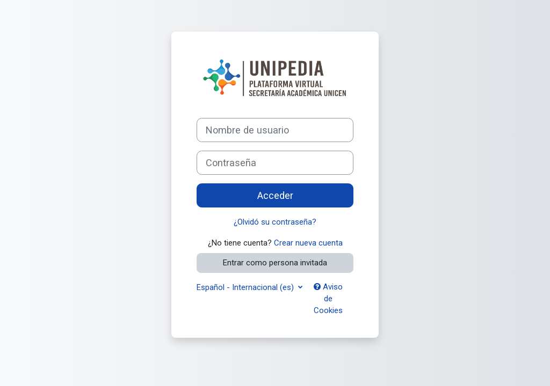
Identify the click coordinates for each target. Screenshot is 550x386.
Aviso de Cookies (328, 299)
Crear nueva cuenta (308, 243)
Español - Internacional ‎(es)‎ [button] (246, 287)
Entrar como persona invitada (275, 263)
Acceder (275, 195)
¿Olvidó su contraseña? (275, 222)
